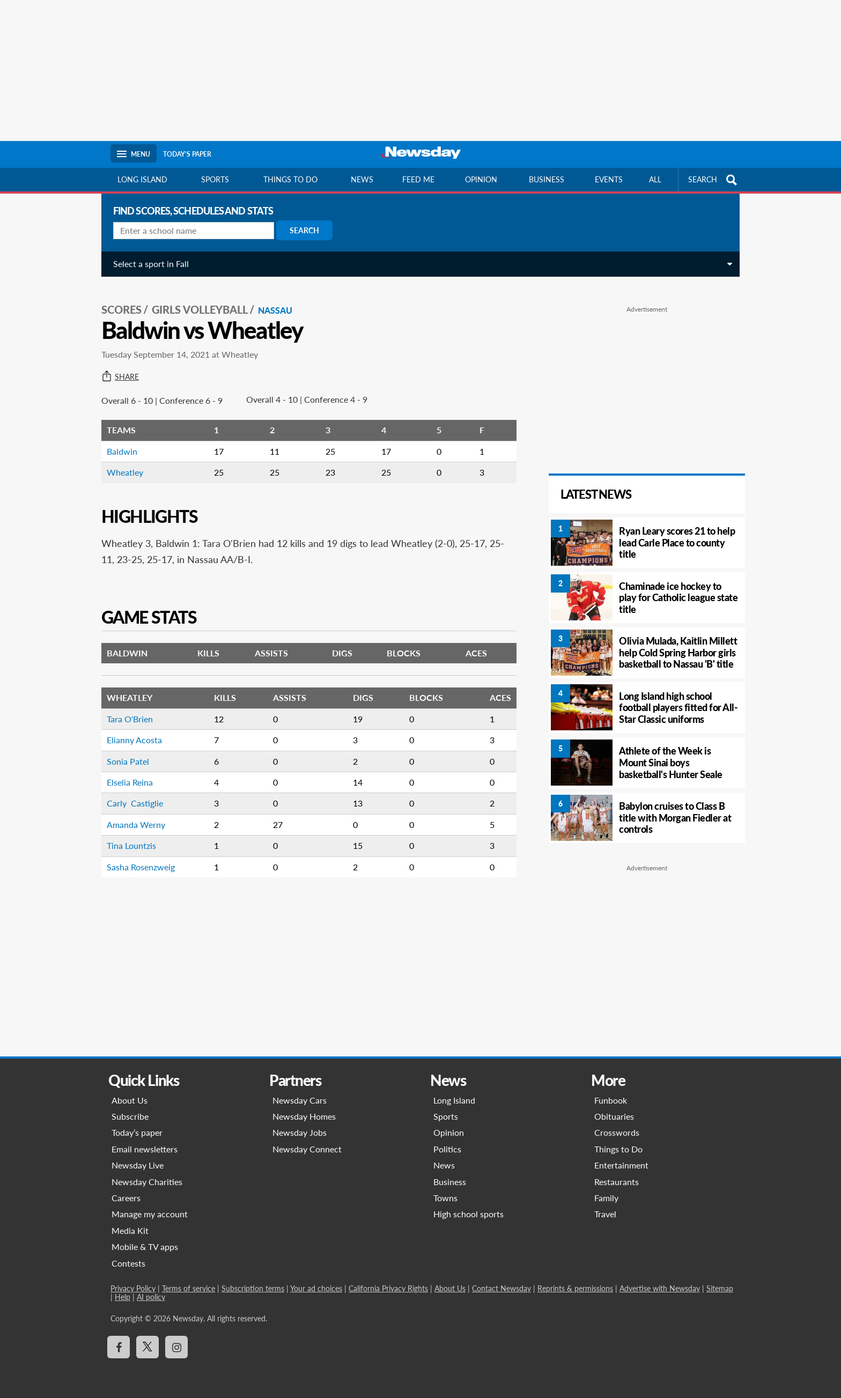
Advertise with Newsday (659, 1288)
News (362, 179)
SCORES (119, 306)
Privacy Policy (133, 1288)
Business (546, 179)
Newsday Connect (307, 1149)
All (655, 179)
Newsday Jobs (299, 1132)
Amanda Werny (133, 821)
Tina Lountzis (128, 842)
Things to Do (618, 1149)
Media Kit (130, 1230)
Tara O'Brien (127, 716)
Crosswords (616, 1132)
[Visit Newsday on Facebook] (118, 1347)
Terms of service (188, 1288)
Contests (128, 1263)
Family (606, 1198)
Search (301, 230)
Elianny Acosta (131, 736)
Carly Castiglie (132, 800)
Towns (445, 1198)
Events (609, 179)
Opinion (481, 179)
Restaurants (616, 1182)
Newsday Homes (304, 1116)
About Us (129, 1100)
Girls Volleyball (197, 306)
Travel (605, 1214)
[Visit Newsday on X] (147, 1347)
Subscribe (130, 1116)
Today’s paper (137, 1132)
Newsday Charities (147, 1182)
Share (117, 373)
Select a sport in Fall (148, 263)
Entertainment (621, 1165)
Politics (447, 1149)
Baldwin (119, 448)
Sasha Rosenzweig (138, 864)
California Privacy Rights (388, 1288)
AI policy (151, 1296)
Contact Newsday (501, 1288)
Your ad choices (316, 1288)
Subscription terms (253, 1288)
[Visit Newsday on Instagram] (176, 1347)
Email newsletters (145, 1149)
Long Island (142, 179)
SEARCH (714, 180)
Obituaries (614, 1116)
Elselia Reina (127, 779)
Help (122, 1296)
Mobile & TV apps (145, 1246)
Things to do (290, 179)
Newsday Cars (299, 1100)
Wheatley (122, 469)
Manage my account (150, 1214)
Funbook (610, 1100)
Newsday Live (138, 1165)
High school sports (468, 1214)
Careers (126, 1198)
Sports (215, 179)
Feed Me (418, 179)
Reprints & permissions (575, 1288)
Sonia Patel (125, 758)
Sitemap (719, 1288)
